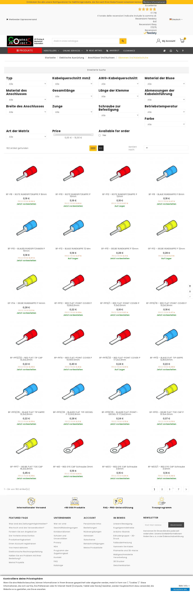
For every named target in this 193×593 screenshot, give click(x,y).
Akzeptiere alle (180, 589)
